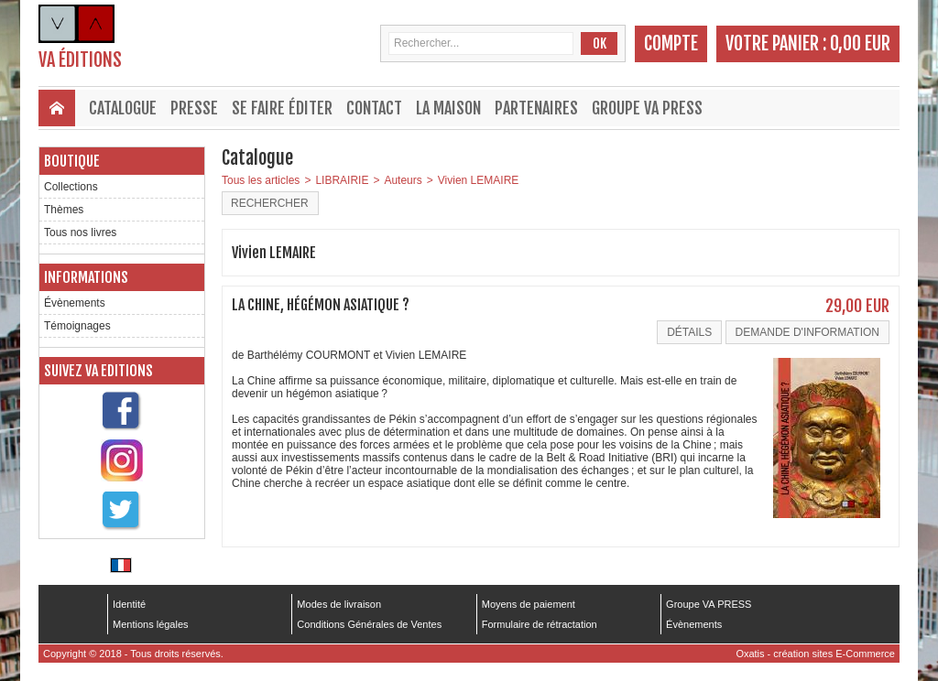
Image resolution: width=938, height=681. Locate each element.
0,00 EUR (860, 43)
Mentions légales (151, 624)
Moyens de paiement (528, 604)
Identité (129, 604)
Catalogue (123, 108)
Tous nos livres (80, 232)
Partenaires (536, 108)
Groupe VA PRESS (647, 108)
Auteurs (402, 180)
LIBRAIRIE (341, 180)
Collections (71, 186)
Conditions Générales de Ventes (369, 624)
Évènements (74, 303)
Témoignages (77, 325)
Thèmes (63, 209)
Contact (374, 108)
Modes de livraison (339, 604)
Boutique (72, 161)
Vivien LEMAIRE (478, 180)
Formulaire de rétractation (539, 624)
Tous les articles (261, 180)
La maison (448, 108)
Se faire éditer (282, 108)
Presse (194, 108)
